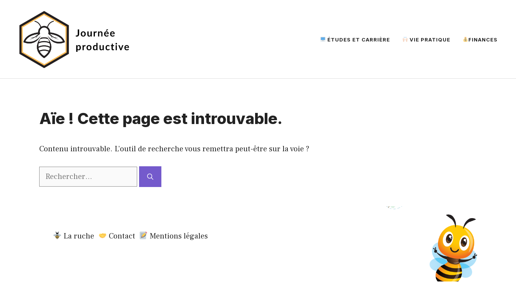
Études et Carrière (355, 39)
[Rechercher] (150, 176)
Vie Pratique (426, 39)
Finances (480, 39)
